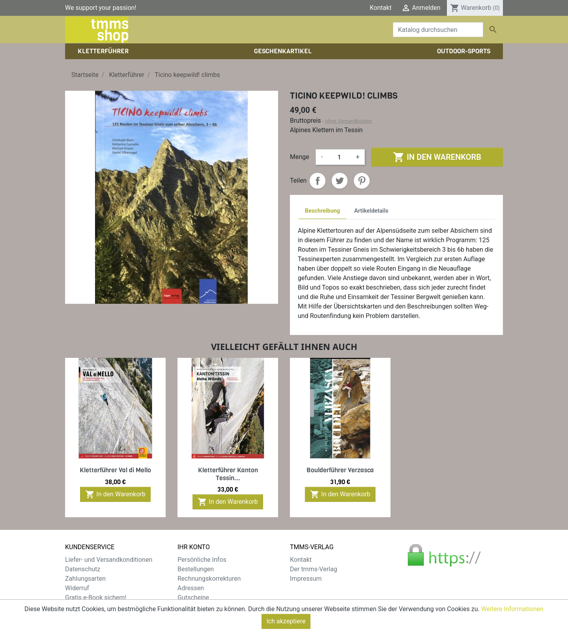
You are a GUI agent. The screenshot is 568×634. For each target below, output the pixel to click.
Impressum (306, 578)
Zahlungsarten (85, 578)
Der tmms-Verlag (313, 569)
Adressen (191, 588)
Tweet (340, 181)
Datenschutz (82, 569)
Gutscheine (193, 597)
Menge (299, 157)
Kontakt (381, 7)
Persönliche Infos (202, 559)
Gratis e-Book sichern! (95, 597)
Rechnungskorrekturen (209, 578)
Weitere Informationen (512, 622)
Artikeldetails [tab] (371, 211)
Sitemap (76, 607)
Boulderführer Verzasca (340, 470)
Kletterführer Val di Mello (115, 470)
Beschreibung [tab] (322, 211)
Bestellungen (196, 569)
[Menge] (339, 157)
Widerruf (77, 588)
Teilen (317, 181)
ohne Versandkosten (348, 121)
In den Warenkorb (437, 157)
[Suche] (438, 29)
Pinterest (362, 181)
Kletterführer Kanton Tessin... (228, 474)
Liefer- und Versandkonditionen (108, 559)
